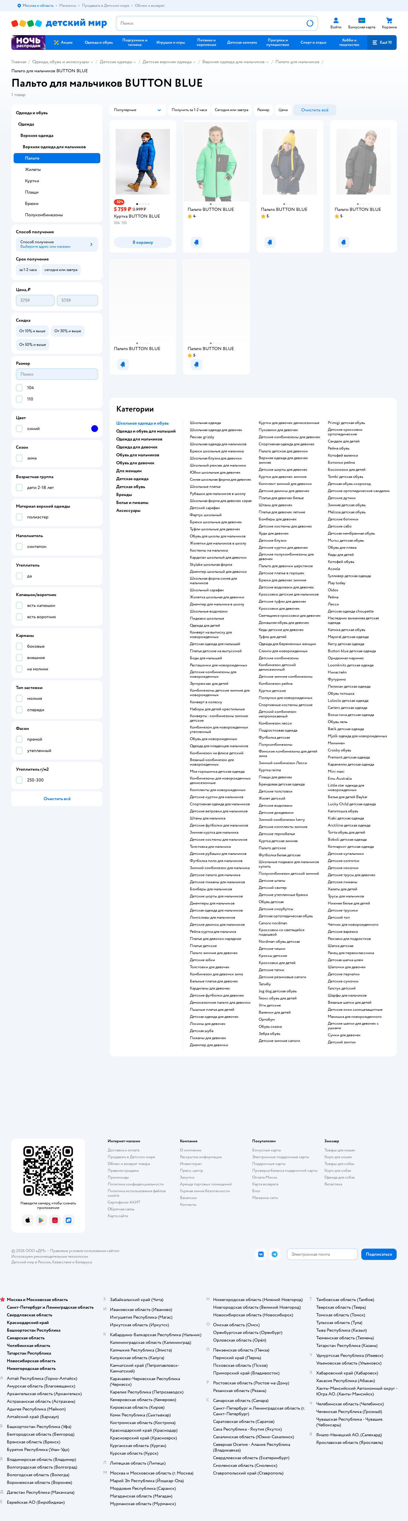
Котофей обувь (341, 562)
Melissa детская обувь (347, 512)
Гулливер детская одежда (349, 576)
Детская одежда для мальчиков (216, 910)
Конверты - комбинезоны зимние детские (219, 718)
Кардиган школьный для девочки (218, 557)
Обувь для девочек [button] (135, 463)
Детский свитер (273, 888)
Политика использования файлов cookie (137, 1193)
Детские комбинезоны (279, 658)
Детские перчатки (344, 974)
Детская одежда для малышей (215, 644)
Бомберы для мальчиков (211, 889)
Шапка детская (340, 946)
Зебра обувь (269, 1033)
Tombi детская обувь (345, 476)
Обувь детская (271, 902)
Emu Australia (340, 778)
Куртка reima (270, 770)
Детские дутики (342, 498)
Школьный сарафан (207, 590)
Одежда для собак (339, 1177)
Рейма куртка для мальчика (213, 931)
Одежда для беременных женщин (287, 644)
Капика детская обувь (346, 630)
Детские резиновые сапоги (282, 977)
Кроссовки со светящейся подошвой (281, 932)
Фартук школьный (206, 515)
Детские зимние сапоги (279, 1041)
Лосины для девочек (208, 1024)
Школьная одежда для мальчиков (218, 444)
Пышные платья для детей (212, 1009)
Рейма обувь (338, 448)
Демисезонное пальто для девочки (220, 1002)
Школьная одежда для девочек (216, 430)
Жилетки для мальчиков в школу (218, 543)
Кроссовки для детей (277, 963)
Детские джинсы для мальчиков (217, 924)
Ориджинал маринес (346, 658)
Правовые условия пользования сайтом (84, 1250)
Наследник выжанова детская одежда (353, 620)
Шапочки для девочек (347, 967)
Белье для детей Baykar (347, 797)
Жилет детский (272, 798)
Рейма (333, 597)
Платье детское (203, 946)
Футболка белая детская (279, 855)
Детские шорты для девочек (283, 469)
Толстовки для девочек (210, 967)
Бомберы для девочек (278, 519)
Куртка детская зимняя (278, 841)
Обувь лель (337, 722)
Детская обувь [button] (130, 487)
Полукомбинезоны (275, 744)
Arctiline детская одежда (349, 825)
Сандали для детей (344, 441)
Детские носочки (343, 868)
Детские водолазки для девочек (286, 587)
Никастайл (337, 672)
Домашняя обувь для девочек (284, 622)
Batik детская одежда (346, 729)
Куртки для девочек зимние (283, 476)
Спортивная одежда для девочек (286, 444)
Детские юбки (202, 960)
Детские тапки (271, 970)
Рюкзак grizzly (202, 437)
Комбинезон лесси (275, 723)
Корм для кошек (338, 1156)
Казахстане (61, 1262)
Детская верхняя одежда (167, 62)
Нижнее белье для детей (349, 903)
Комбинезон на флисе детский (216, 753)
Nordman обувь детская (279, 941)
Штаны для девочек (275, 505)
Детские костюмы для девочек (285, 526)
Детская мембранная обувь (351, 533)
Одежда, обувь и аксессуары (60, 62)
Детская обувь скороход (349, 484)
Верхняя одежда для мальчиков (233, 62)
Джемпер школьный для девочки (218, 571)
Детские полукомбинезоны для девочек (286, 556)
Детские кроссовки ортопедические (345, 432)
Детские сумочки (343, 981)
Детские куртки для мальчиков (216, 797)
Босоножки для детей (347, 469)
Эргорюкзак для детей (209, 683)
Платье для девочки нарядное (215, 939)
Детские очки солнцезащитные (355, 1009)
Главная (18, 62)
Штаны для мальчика (207, 818)
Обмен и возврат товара (129, 1163)
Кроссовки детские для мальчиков (289, 594)
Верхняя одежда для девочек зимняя (283, 460)
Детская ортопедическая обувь (286, 916)
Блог (256, 1191)
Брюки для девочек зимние (282, 580)
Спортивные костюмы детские (286, 705)
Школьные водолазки (209, 611)
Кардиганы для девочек (210, 988)
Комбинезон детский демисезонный (277, 667)
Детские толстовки (275, 791)
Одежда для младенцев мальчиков (219, 746)
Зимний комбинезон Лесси (283, 763)
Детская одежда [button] (132, 479)
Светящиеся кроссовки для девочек (290, 615)
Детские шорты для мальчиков (216, 896)
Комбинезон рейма (275, 683)
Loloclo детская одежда (348, 700)
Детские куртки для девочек (283, 547)
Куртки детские (272, 691)
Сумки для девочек (344, 1035)
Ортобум (267, 1019)
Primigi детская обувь (346, 423)
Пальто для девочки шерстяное (286, 566)
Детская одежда (116, 62)
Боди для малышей (206, 658)
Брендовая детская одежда (282, 784)
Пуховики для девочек (278, 430)
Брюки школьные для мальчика (217, 451)
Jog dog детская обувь (278, 991)
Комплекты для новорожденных (218, 790)
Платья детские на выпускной (216, 651)
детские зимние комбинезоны (286, 676)
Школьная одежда (205, 423)
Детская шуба (201, 1031)
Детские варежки (343, 931)
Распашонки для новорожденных (218, 665)
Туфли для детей (272, 637)
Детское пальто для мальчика (215, 875)
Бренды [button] (124, 494)
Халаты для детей (342, 889)
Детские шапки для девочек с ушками (353, 1025)
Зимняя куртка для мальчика (214, 832)
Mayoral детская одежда (348, 637)
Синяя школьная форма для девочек (220, 479)
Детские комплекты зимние (283, 827)
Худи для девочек (274, 533)
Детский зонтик (342, 1042)
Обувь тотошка (341, 693)
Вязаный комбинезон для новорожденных (212, 762)
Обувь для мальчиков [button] (137, 455)
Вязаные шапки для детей (349, 1002)
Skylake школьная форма (211, 564)
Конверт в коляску (206, 702)
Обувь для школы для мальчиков (218, 536)
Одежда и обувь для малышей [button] (146, 431)
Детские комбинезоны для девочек (289, 437)
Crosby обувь (339, 750)
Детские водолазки (275, 805)
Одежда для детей (205, 625)
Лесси (333, 604)
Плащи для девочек (275, 777)
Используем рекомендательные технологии (49, 1256)
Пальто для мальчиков (297, 62)
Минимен (336, 743)
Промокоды (118, 1177)
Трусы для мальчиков (346, 896)
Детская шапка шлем (345, 960)
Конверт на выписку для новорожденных (211, 634)
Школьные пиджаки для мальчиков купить (289, 864)
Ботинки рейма (341, 462)
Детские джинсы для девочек (284, 491)
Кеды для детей (341, 554)
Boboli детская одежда (347, 839)
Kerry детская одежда (346, 644)
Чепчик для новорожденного (353, 924)
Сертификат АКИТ (124, 1202)
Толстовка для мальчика (210, 846)
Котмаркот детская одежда (351, 846)
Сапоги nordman (273, 923)
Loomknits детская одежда (350, 665)
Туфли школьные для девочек (215, 529)
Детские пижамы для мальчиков (217, 882)
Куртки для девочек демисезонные (289, 423)
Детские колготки (343, 861)
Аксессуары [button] (128, 510)
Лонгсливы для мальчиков (212, 917)
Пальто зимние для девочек (214, 953)
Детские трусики (343, 910)
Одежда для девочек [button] (137, 447)
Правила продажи (123, 1170)
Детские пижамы (342, 882)
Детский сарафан (205, 508)
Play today (336, 583)
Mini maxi (336, 771)
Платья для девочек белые (281, 498)
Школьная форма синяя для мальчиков (213, 580)
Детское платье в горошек (281, 573)
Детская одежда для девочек (214, 1016)
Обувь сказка (270, 1026)
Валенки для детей (275, 1012)
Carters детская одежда (347, 708)
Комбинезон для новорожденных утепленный (219, 729)
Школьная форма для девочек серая (221, 501)
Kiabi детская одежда (346, 818)
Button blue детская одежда (352, 651)
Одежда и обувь (32, 113)
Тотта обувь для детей (346, 832)
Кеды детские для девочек (281, 630)
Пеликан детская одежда (349, 686)
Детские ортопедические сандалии (359, 491)
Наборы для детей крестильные (217, 709)
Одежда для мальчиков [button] (139, 439)
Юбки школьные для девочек (215, 472)
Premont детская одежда (349, 757)
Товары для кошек (339, 1150)
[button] (382, 42)
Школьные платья (205, 486)
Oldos (333, 590)
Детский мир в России (31, 1262)
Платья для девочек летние (282, 512)
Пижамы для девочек (208, 1038)
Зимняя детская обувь (347, 505)
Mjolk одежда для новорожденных (357, 736)
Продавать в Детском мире (131, 1156)
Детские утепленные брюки (283, 895)
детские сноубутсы (276, 909)
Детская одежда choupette (351, 611)
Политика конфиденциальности (136, 1184)
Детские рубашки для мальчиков (218, 853)
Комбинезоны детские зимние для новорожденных (220, 692)
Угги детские (270, 1005)
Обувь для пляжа (342, 547)
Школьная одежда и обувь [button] (142, 423)
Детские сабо (340, 526)
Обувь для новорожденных (213, 739)
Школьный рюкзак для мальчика (218, 465)
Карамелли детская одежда (351, 764)
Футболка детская (274, 737)
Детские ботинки (343, 519)
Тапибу (265, 984)
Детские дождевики (276, 812)
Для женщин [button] (129, 471)
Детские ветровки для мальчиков (219, 811)
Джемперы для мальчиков (212, 903)
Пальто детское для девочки (283, 451)
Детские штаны (272, 880)
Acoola (334, 569)
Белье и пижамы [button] (132, 502)
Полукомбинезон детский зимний (289, 873)
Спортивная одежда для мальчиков (220, 804)
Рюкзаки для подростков (349, 939)
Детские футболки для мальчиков (219, 825)
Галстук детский (342, 988)
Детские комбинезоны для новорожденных (213, 674)
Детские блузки (272, 540)
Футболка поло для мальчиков (216, 861)
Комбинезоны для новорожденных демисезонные (220, 780)
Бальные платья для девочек (214, 981)
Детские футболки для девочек (217, 995)
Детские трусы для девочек (351, 875)
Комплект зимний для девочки (285, 484)
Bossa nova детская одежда (351, 715)
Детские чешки (272, 948)
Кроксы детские (273, 956)
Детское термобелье (277, 834)
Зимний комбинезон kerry (282, 819)
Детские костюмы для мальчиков (218, 839)
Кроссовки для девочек (279, 608)
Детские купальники (346, 853)
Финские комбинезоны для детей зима (288, 753)
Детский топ (339, 917)
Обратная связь (121, 1209)
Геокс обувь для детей (278, 998)
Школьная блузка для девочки (216, 458)
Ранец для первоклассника (351, 953)
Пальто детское (272, 848)
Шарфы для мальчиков (347, 995)
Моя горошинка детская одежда (217, 771)
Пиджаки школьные (207, 618)
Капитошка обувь (343, 811)
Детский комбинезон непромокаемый (277, 714)
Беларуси (83, 1262)
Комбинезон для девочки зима (216, 974)
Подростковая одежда (278, 730)
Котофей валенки (343, 455)
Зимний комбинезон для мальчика (220, 868)
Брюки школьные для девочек (216, 522)
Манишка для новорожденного (355, 1016)
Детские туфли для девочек (282, 601)
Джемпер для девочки (209, 1045)
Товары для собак (339, 1163)
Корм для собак (337, 1170)
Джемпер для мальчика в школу (217, 604)
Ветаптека (333, 1184)
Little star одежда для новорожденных (346, 787)
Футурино (337, 679)
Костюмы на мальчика (209, 550)
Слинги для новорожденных (283, 651)
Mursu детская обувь (346, 540)
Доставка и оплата (123, 1150)
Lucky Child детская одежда (352, 804)
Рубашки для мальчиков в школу (218, 494)
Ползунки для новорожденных (286, 698)
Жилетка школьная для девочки (217, 597)
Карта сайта (118, 1215)
